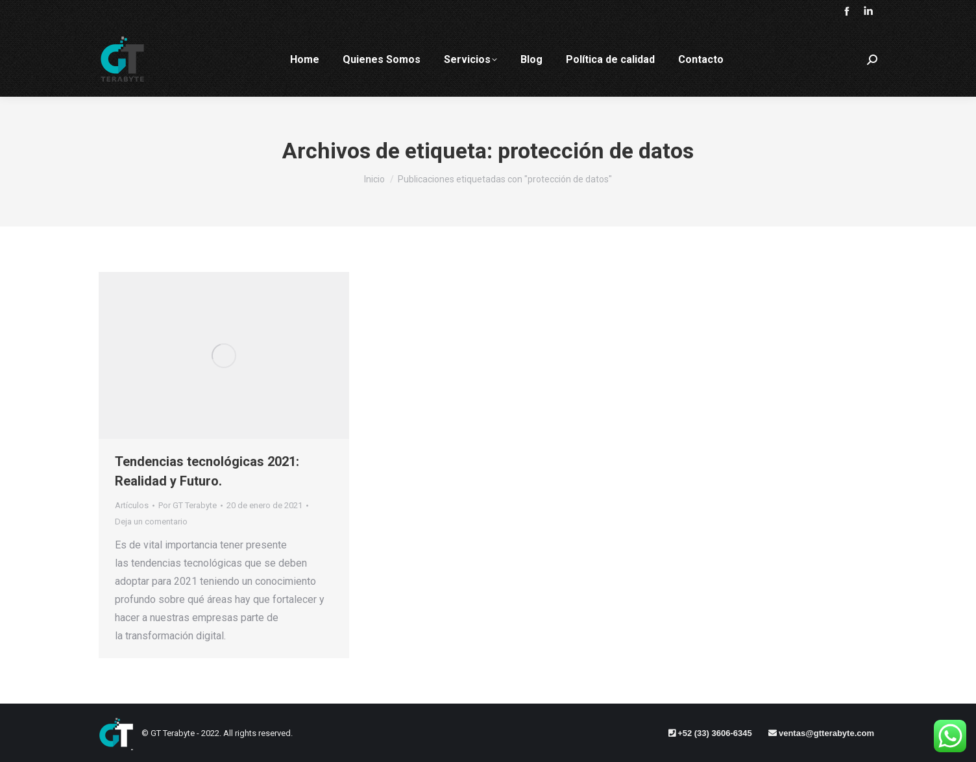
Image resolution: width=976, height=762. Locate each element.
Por (187, 505)
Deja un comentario (151, 521)
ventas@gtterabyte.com (826, 733)
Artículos (132, 505)
